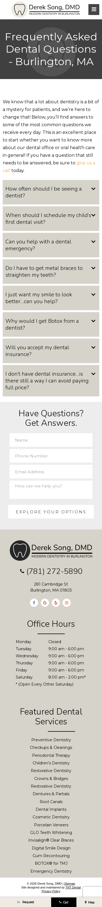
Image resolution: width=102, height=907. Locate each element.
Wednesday (27, 656)
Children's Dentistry (51, 763)
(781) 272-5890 (51, 572)
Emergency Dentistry (51, 871)
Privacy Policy (51, 891)
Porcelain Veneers (51, 824)
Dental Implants (51, 809)
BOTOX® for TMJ (51, 863)
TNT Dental (73, 887)
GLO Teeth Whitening (51, 832)
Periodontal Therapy (51, 755)
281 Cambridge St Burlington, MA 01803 (51, 587)
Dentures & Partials (51, 794)
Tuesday (24, 649)
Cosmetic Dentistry (51, 817)
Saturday (24, 677)
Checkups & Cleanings (51, 747)
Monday (23, 642)
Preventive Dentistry (51, 740)
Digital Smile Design (51, 848)
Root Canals (51, 801)
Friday (21, 670)
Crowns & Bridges (51, 778)
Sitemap (69, 883)
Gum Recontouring (51, 856)
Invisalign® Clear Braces (51, 840)
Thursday (24, 663)
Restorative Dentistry (51, 771)
